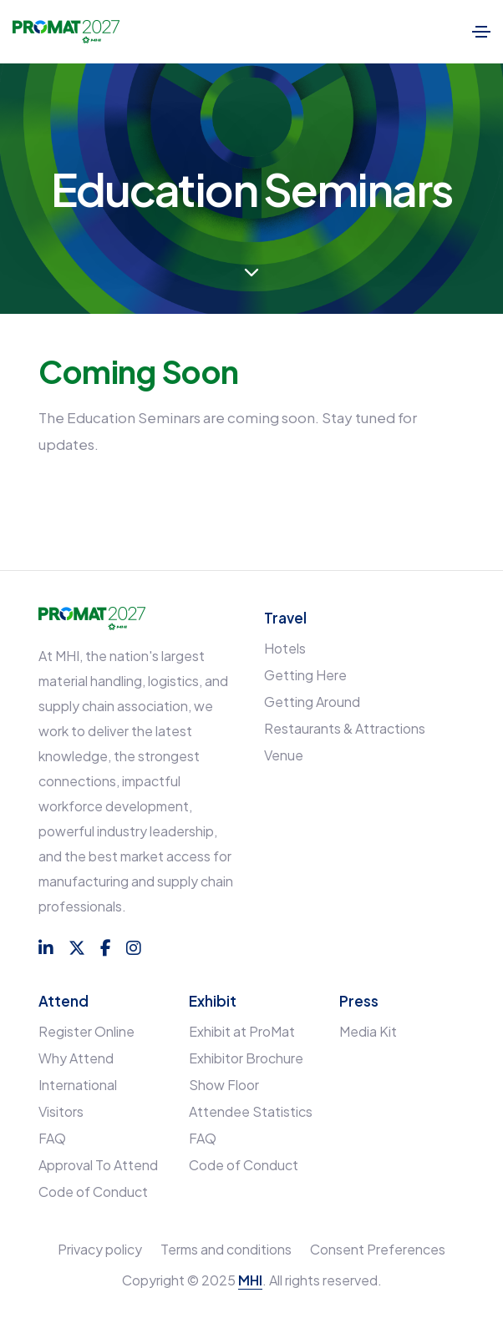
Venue (283, 755)
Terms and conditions (226, 1249)
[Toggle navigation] (481, 32)
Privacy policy (100, 1249)
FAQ (52, 1138)
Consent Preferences (377, 1249)
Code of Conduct (93, 1191)
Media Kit (368, 1031)
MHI (250, 1280)
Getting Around (312, 701)
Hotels (285, 648)
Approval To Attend (98, 1165)
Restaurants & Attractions (344, 728)
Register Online (86, 1031)
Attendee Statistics (250, 1111)
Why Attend (76, 1058)
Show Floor (224, 1084)
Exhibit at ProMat (242, 1031)
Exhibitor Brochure (246, 1058)
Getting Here (305, 675)
